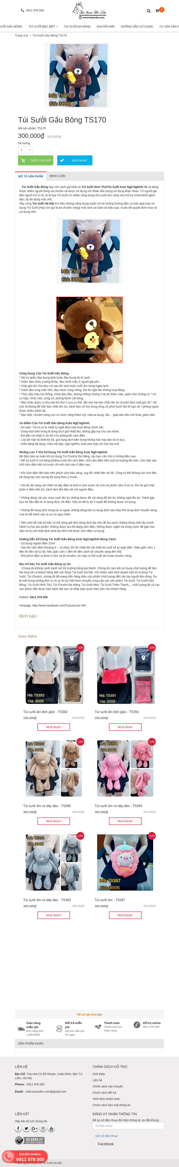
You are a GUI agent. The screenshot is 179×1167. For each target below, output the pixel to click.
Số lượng (24, 143)
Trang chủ (21, 35)
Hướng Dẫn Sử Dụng (137, 26)
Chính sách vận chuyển (108, 1086)
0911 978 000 (35, 1084)
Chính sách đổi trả (104, 1092)
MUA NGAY (53, 727)
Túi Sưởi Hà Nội (52, 1163)
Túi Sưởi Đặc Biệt (43, 26)
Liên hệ (97, 1080)
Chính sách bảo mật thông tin (112, 1105)
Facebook (106, 1144)
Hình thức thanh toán (106, 1098)
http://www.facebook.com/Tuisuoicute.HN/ (59, 605)
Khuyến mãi (106, 26)
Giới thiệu (99, 1074)
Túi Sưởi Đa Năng (77, 26)
